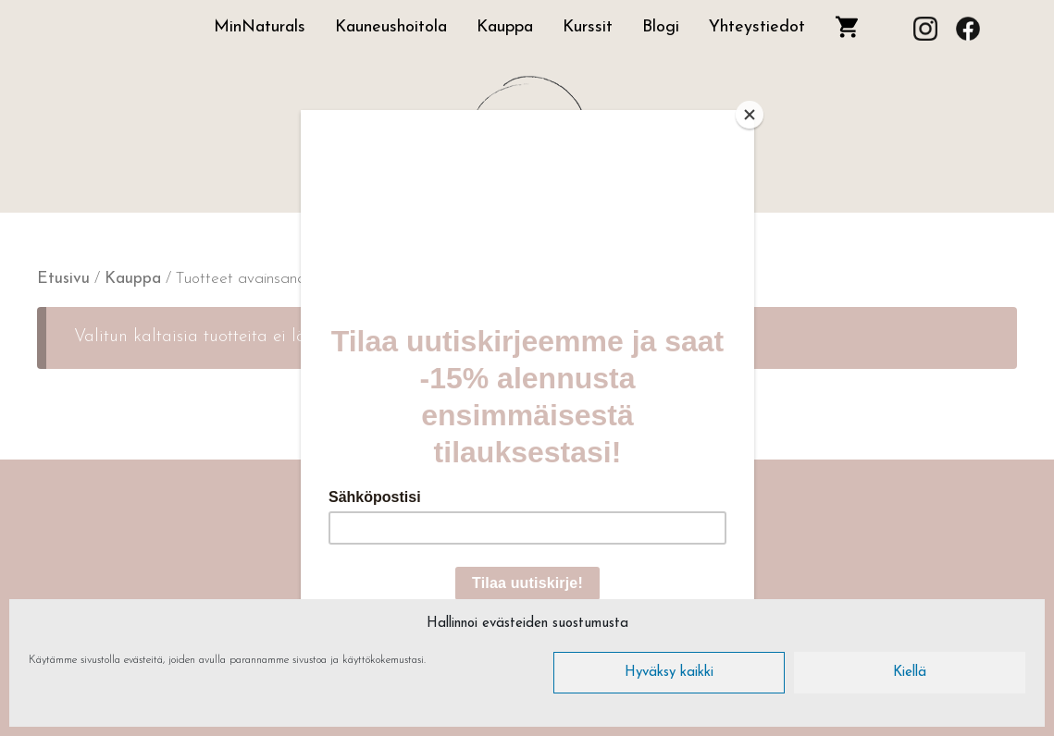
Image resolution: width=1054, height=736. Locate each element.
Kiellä (909, 673)
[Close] (749, 115)
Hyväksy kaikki (669, 673)
